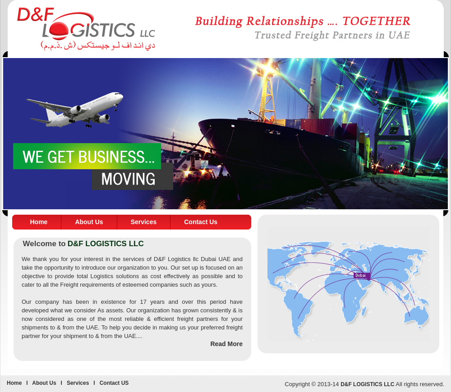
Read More (226, 343)
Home (39, 221)
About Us (89, 221)
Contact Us (200, 221)
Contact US (114, 383)
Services (144, 221)
